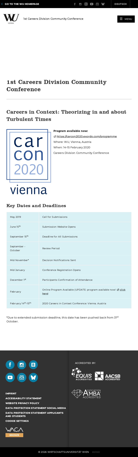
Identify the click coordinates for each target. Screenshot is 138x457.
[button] (126, 18)
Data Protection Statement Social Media (35, 408)
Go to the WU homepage (22, 4)
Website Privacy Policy (22, 403)
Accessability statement (23, 398)
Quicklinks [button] (125, 4)
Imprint (10, 393)
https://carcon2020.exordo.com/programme (87, 136)
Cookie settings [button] (17, 421)
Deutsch (102, 4)
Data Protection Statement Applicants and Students (34, 414)
